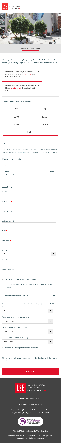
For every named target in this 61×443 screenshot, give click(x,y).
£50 (44, 109)
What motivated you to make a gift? (16, 317)
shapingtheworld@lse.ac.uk (20, 152)
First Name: (7, 192)
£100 (16, 116)
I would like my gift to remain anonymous (20, 279)
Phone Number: (8, 270)
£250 (44, 116)
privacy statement (38, 438)
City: (4, 231)
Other (30, 132)
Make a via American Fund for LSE (20, 88)
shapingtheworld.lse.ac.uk (31, 399)
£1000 (44, 124)
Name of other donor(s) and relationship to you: (20, 348)
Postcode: (6, 240)
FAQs (21, 431)
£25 (16, 109)
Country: (6, 250)
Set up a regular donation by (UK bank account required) (20, 74)
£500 (16, 124)
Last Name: (7, 202)
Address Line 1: (8, 211)
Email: (5, 260)
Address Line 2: (8, 221)
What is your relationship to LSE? (15, 327)
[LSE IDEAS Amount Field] (52, 174)
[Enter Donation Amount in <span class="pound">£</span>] (29, 143)
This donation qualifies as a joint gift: (16, 337)
